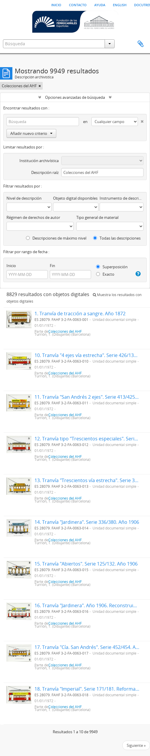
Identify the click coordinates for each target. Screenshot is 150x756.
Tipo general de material (97, 217)
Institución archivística (39, 160)
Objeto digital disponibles (75, 198)
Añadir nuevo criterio (31, 133)
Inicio (56, 4)
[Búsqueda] (42, 121)
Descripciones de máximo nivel (56, 238)
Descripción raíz (45, 172)
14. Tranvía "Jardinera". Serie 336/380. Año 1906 (86, 522)
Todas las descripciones (117, 238)
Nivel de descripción (24, 198)
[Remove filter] (40, 86)
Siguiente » (136, 745)
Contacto (78, 4)
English (119, 4)
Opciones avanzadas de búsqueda (75, 97)
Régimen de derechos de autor (33, 217)
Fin (52, 265)
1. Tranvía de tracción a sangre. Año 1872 (80, 313)
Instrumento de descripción (122, 198)
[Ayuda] (138, 274)
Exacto (105, 274)
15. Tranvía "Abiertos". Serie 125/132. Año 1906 (86, 563)
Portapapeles (140, 44)
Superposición (112, 266)
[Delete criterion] (141, 120)
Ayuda (99, 4)
